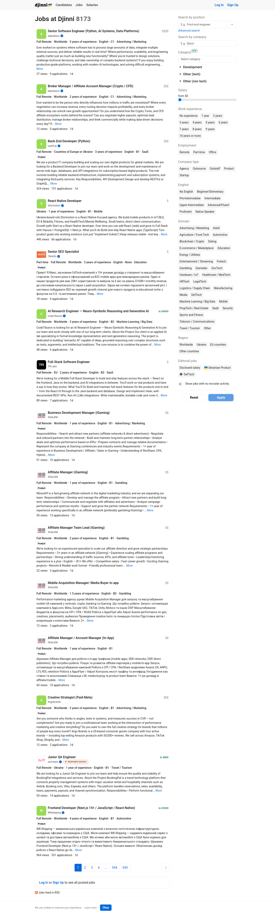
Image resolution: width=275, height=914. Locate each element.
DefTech (196, 294)
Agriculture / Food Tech (194, 234)
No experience (189, 115)
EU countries (218, 344)
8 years (197, 129)
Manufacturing (223, 288)
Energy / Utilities (190, 254)
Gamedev (202, 268)
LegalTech (199, 281)
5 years (210, 122)
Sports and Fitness (191, 314)
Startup (184, 175)
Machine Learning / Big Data (197, 301)
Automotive (220, 234)
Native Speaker (205, 211)
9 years (210, 129)
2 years (217, 115)
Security (228, 308)
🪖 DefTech (187, 374)
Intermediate (212, 198)
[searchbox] (207, 59)
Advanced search (189, 30)
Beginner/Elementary (210, 191)
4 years (197, 122)
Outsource (199, 168)
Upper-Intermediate (192, 205)
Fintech (221, 261)
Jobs (79, 5)
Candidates (64, 5)
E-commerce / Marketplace (197, 248)
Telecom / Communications (197, 321)
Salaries (92, 5)
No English (186, 191)
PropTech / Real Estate (194, 308)
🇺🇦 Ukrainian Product (217, 367)
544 (114, 867)
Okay (106, 907)
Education (224, 248)
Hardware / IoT (189, 274)
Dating (212, 241)
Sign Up (232, 5)
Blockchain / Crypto (192, 241)
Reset (194, 397)
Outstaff (215, 168)
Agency (184, 168)
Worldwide (186, 344)
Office (212, 152)
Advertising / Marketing (194, 228)
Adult (216, 228)
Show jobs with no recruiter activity (207, 383)
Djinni (43, 5)
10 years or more (190, 135)
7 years (184, 129)
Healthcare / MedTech (216, 274)
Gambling (186, 268)
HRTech (184, 281)
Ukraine (201, 344)
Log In (219, 5)
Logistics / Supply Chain (195, 288)
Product (229, 168)
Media (184, 294)
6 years (223, 122)
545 (125, 867)
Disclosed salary (190, 367)
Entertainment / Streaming (196, 261)
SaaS (215, 308)
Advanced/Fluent (218, 205)
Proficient (186, 211)
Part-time (199, 152)
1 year (205, 115)
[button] (40, 68)
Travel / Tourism (190, 328)
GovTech (216, 268)
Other (207, 328)
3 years (184, 122)
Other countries (189, 351)
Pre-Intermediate (190, 198)
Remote (184, 152)
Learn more (90, 907)
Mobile (223, 301)
